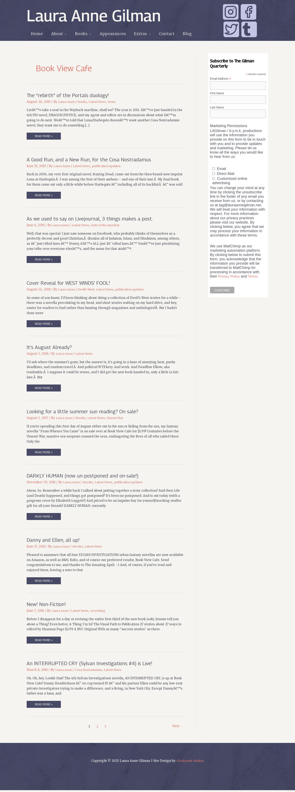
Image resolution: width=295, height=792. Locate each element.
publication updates (110, 166)
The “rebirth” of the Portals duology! (70, 95)
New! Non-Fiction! (47, 605)
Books (83, 102)
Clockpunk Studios (190, 762)
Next (177, 728)
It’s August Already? (50, 347)
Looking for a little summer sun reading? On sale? (85, 412)
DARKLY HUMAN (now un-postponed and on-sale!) (85, 476)
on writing (101, 612)
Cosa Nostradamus (90, 671)
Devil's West (88, 290)
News (115, 102)
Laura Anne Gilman (94, 15)
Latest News (99, 102)
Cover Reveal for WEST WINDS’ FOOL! (71, 283)
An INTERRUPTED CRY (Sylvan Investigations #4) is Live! (93, 665)
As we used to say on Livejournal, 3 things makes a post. (93, 219)
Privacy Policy (229, 277)
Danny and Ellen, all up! (54, 541)
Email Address (220, 79)
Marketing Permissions (228, 127)
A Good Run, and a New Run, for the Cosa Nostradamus (91, 159)
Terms (254, 277)
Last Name (217, 107)
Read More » (44, 137)
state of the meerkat (110, 225)
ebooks (82, 419)
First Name (217, 93)
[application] (64, 34)
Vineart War (119, 419)
